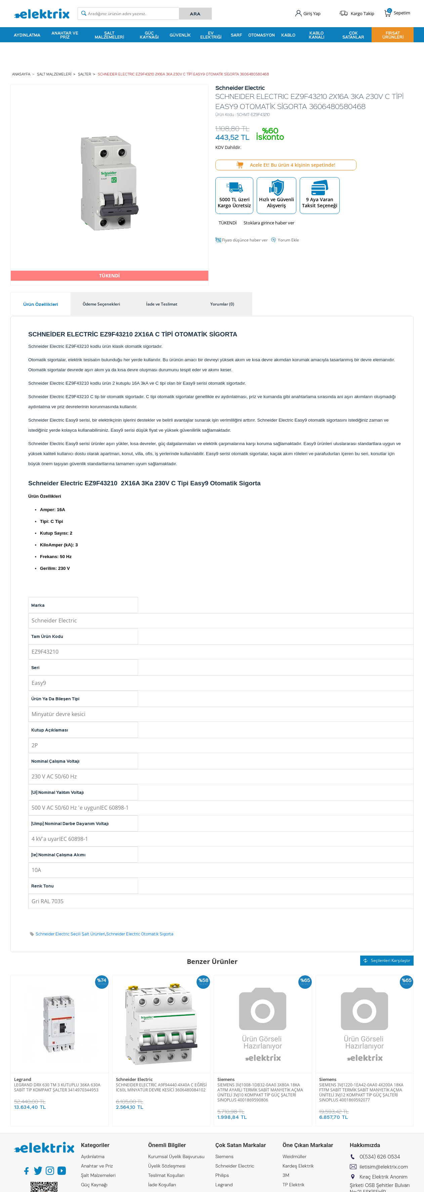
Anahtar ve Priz (64, 35)
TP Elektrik (293, 1185)
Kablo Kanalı (316, 35)
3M (286, 1175)
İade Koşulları (162, 1185)
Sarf (236, 35)
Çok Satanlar (353, 35)
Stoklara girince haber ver (269, 223)
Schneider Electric (134, 1079)
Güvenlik (180, 35)
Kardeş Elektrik (298, 1166)
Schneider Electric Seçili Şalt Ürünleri (70, 933)
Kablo (288, 35)
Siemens (226, 1079)
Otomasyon (261, 35)
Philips (222, 1175)
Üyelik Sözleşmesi (166, 1166)
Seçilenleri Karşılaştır (387, 960)
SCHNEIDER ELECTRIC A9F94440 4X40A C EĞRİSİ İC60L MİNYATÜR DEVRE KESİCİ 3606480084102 (161, 1087)
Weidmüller (294, 1156)
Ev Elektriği (210, 35)
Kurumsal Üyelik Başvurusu (176, 1156)
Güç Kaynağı (149, 35)
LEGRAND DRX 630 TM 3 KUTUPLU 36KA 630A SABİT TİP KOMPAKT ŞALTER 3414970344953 (57, 1087)
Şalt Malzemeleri (109, 35)
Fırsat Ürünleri (393, 35)
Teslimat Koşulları (166, 1175)
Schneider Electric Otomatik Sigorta (139, 933)
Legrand (22, 1079)
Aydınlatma (27, 35)
